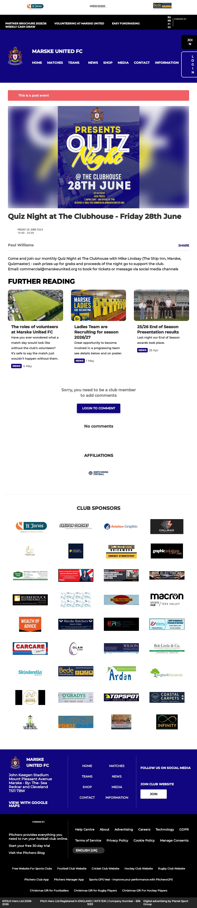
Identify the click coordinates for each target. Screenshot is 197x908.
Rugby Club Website (171, 868)
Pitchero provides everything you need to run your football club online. (38, 837)
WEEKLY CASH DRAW (20, 26)
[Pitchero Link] (183, 24)
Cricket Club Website (105, 868)
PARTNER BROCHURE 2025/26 (25, 23)
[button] (36, 63)
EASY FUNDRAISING (126, 23)
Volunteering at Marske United (79, 23)
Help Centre (84, 829)
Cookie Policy (144, 840)
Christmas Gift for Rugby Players (95, 890)
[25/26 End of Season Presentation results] (161, 305)
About (104, 829)
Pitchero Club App (36, 879)
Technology (165, 829)
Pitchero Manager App (69, 879)
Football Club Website (71, 868)
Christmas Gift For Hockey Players (144, 890)
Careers (144, 829)
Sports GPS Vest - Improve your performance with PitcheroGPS (131, 879)
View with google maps (28, 804)
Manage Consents (174, 840)
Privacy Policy (117, 840)
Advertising (124, 829)
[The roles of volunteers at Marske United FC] (35, 305)
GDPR (184, 829)
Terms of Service (88, 840)
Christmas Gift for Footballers (49, 890)
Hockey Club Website (138, 868)
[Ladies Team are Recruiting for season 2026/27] (98, 305)
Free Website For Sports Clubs (32, 868)
